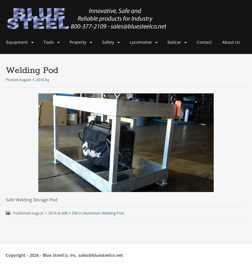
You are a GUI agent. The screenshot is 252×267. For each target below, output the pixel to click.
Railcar (174, 42)
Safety (108, 42)
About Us (231, 42)
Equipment (17, 42)
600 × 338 (70, 213)
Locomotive (141, 42)
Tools (49, 42)
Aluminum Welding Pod (103, 213)
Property (78, 42)
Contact (204, 42)
